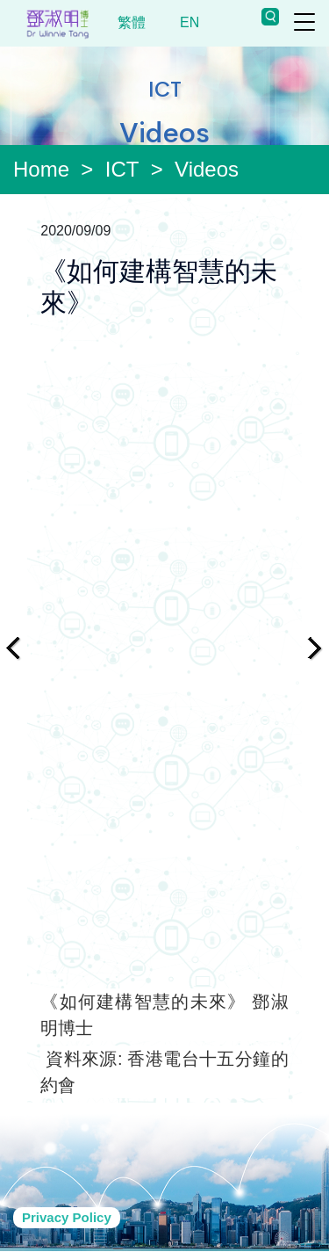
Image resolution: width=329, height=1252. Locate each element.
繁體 (132, 22)
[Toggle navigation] (304, 22)
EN (189, 22)
